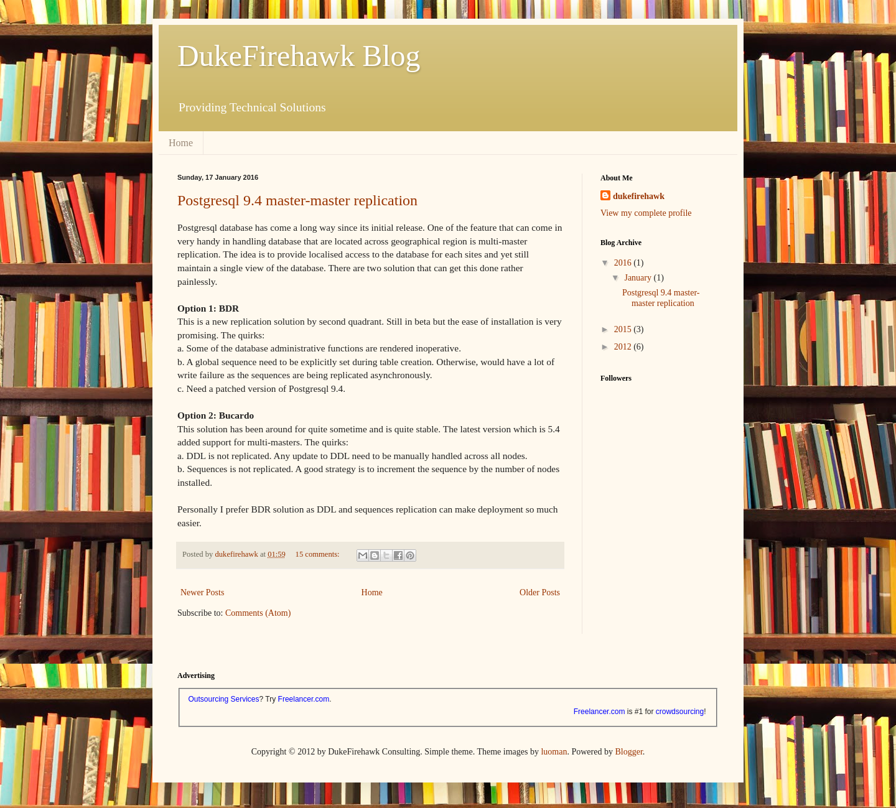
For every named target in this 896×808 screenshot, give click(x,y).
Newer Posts (202, 592)
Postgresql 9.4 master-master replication (297, 200)
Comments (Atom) (258, 613)
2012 (624, 346)
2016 (624, 262)
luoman (554, 751)
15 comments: (319, 554)
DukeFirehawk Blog (299, 55)
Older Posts (540, 592)
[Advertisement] (662, 568)
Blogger (628, 751)
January (638, 277)
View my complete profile (646, 213)
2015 (624, 329)
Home (181, 142)
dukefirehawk (639, 196)
